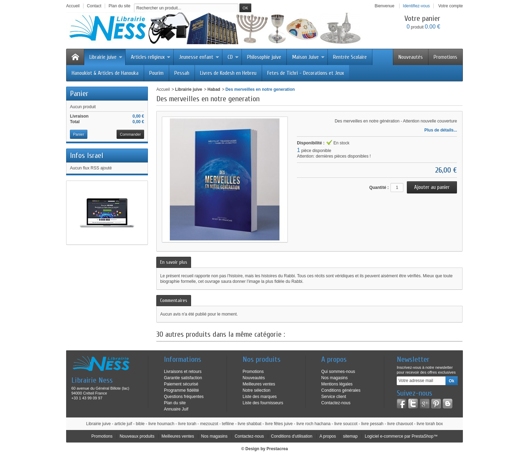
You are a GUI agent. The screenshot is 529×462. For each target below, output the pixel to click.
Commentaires (173, 300)
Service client (333, 396)
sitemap (350, 436)
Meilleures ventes (259, 384)
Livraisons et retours (183, 371)
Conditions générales (341, 390)
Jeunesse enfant (199, 57)
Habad (213, 89)
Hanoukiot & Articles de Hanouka (105, 73)
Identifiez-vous (416, 5)
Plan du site (175, 402)
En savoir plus (173, 262)
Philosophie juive (264, 57)
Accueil (163, 89)
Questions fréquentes (184, 396)
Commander (130, 134)
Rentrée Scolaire (350, 57)
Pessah (181, 73)
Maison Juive (308, 57)
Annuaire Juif (176, 409)
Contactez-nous (335, 402)
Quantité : (379, 187)
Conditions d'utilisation (292, 436)
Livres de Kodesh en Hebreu (228, 73)
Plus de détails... (440, 130)
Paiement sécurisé (181, 384)
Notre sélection (256, 390)
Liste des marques (260, 396)
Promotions (445, 57)
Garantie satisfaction (183, 377)
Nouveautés (410, 57)
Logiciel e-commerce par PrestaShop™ (401, 436)
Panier (79, 93)
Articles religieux (151, 57)
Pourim (156, 73)
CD (233, 57)
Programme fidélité (181, 390)
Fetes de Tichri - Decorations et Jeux (305, 73)
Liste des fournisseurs (263, 402)
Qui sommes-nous (338, 371)
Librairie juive (106, 57)
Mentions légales (337, 384)
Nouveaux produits (137, 436)
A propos (327, 436)
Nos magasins (334, 377)
